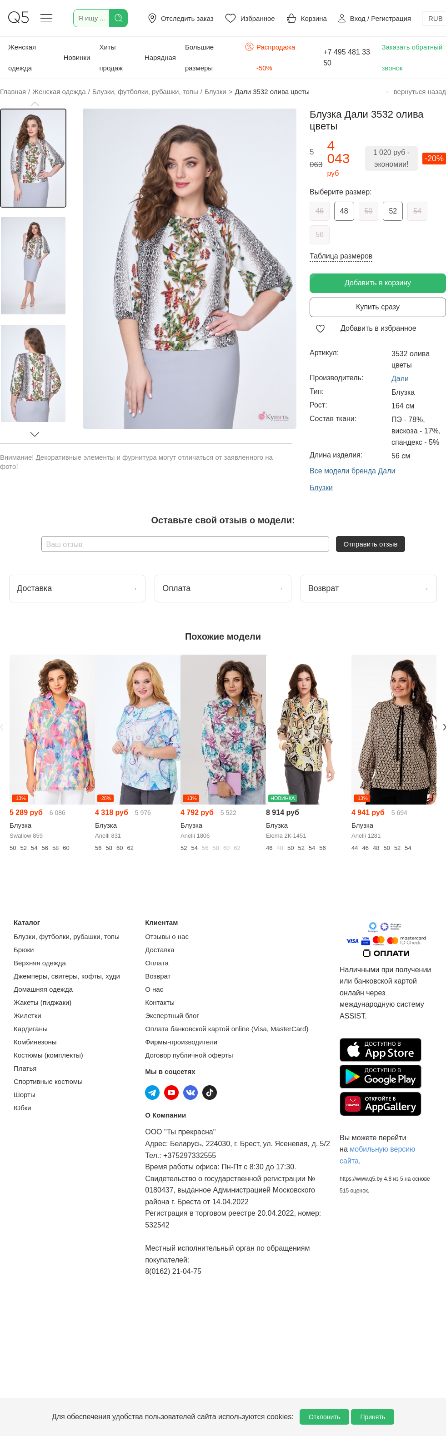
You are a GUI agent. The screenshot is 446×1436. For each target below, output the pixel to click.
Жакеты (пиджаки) (42, 1002)
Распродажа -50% (270, 56)
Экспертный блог (172, 1015)
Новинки (77, 57)
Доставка (159, 950)
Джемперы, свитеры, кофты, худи (67, 976)
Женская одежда (22, 57)
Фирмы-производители (181, 1042)
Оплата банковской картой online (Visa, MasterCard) (226, 1029)
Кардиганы (31, 1029)
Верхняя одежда (40, 963)
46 (320, 211)
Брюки (24, 950)
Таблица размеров (341, 256)
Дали (400, 379)
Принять (372, 1417)
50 (369, 211)
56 (320, 235)
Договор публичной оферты (189, 1055)
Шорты (24, 1094)
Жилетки (27, 1015)
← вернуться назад (415, 91)
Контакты (160, 1002)
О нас (154, 989)
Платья (25, 1068)
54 (417, 211)
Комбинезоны (35, 1042)
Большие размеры (199, 57)
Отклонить (324, 1417)
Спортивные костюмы (48, 1081)
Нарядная (160, 57)
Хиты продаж (111, 57)
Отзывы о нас (167, 936)
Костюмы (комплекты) (48, 1055)
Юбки (22, 1108)
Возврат (157, 976)
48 (344, 211)
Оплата (157, 963)
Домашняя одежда (43, 989)
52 (393, 211)
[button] (34, 104)
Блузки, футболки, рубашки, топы (67, 936)
